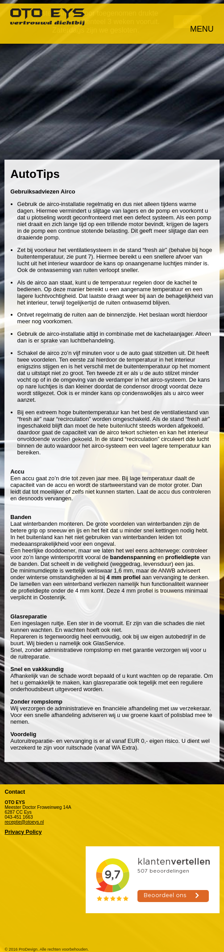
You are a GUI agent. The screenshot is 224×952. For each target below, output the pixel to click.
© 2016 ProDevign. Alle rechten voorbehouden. (46, 946)
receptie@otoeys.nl (24, 818)
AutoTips (34, 170)
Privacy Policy (22, 828)
